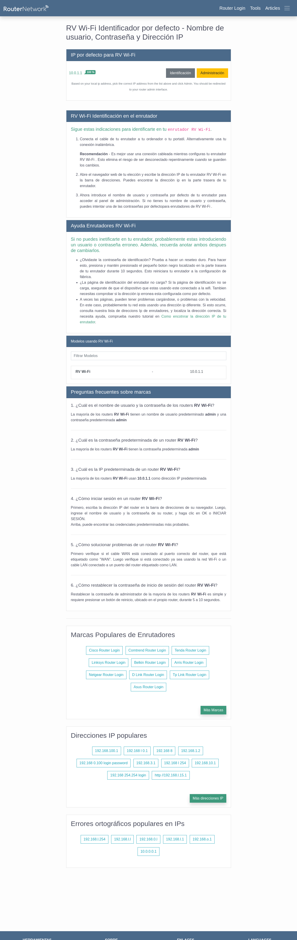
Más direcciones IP (208, 798)
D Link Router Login (148, 675)
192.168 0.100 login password (104, 763)
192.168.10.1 (205, 763)
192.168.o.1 (202, 839)
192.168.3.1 (146, 763)
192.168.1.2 (190, 751)
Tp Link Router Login (189, 675)
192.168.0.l (148, 839)
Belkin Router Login (150, 662)
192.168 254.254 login (128, 775)
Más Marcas (213, 710)
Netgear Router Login (106, 675)
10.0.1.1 (75, 73)
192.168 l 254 (175, 763)
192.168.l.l (122, 839)
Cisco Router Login (104, 650)
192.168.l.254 (94, 839)
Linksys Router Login (108, 662)
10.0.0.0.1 (148, 851)
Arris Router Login (188, 662)
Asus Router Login (149, 687)
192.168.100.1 (106, 751)
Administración (212, 73)
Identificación (180, 73)
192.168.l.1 (175, 839)
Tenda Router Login (190, 650)
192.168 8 (164, 751)
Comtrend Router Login (147, 650)
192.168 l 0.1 (137, 751)
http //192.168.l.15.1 (171, 775)
